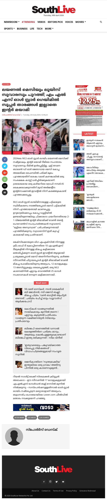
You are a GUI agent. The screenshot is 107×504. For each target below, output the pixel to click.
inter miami (19, 417)
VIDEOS (41, 21)
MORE (49, 28)
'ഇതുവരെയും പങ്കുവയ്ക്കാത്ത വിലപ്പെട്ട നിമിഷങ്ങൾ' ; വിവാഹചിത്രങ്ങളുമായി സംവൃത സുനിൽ (38, 350)
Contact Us (46, 491)
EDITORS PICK (55, 21)
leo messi (32, 417)
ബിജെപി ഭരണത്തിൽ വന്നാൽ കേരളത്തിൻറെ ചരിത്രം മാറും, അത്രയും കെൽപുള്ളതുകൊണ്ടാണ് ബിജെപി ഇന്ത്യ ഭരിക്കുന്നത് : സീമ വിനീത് (40, 333)
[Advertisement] (53, 54)
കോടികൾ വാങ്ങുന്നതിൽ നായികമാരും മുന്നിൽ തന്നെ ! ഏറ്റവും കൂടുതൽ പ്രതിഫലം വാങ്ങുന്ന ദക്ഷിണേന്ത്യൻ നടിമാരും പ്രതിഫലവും (37, 315)
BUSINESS (22, 28)
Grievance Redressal (87, 491)
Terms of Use (58, 491)
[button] (101, 22)
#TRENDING (28, 21)
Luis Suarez (44, 417)
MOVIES (81, 21)
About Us (35, 491)
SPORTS (9, 28)
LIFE (32, 28)
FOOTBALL (6, 84)
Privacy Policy (71, 491)
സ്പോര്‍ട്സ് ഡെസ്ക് (11, 115)
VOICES (69, 21)
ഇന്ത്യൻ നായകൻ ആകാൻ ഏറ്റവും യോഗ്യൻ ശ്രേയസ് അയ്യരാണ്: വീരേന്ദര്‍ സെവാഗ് (95, 146)
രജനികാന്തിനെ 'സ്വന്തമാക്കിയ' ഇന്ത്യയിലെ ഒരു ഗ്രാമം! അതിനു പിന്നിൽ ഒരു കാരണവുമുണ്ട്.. (42, 365)
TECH (39, 28)
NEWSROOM (12, 21)
